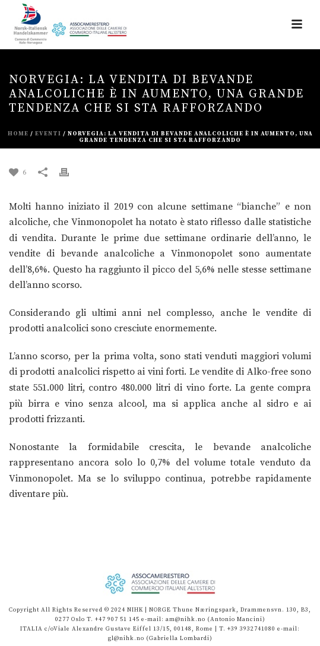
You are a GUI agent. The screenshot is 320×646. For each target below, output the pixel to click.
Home (18, 133)
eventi (48, 133)
